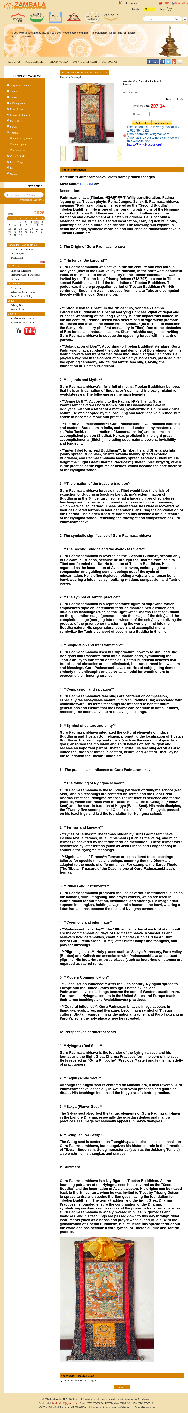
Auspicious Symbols (20, 85)
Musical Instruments (20, 115)
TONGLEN (17, 257)
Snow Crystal (17, 253)
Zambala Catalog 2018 (22, 322)
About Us (16, 287)
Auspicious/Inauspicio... (23, 249)
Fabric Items (16, 120)
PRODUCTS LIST (35, 61)
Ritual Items (16, 109)
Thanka (14, 132)
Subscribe (39, 199)
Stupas (13, 97)
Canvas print (19, 144)
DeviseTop (150, 1407)
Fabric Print (19, 150)
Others (13, 173)
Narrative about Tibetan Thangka (80, 1380)
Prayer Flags (16, 162)
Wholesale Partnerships (23, 292)
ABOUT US (14, 61)
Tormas (14, 91)
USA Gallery (181, 3)
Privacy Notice (18, 305)
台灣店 (165, 3)
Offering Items (17, 103)
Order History (130, 3)
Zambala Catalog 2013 (22, 318)
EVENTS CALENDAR (85, 61)
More (42, 261)
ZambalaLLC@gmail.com (64, 1403)
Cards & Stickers (19, 156)
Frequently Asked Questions (25, 274)
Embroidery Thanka (23, 138)
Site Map (15, 278)
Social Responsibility (22, 296)
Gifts (12, 167)
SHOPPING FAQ (59, 61)
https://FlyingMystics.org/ (144, 144)
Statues (14, 126)
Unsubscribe (26, 199)
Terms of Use (17, 309)
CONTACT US (109, 61)
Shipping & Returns (21, 270)
